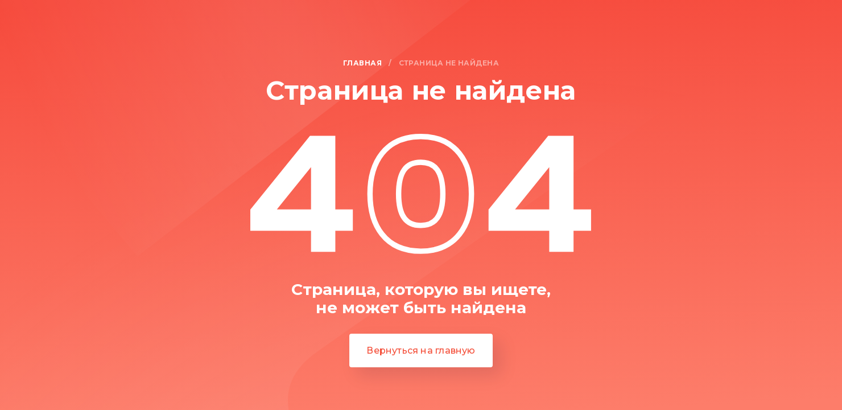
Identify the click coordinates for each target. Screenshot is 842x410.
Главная (362, 63)
